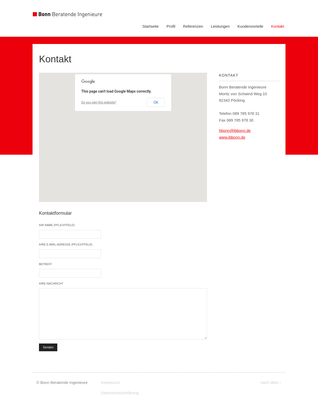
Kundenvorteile (250, 26)
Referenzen (193, 26)
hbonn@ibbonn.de (235, 130)
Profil (170, 26)
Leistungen (220, 26)
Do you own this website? (98, 102)
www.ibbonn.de (232, 137)
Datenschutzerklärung (120, 393)
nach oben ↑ (271, 382)
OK (156, 102)
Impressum (110, 382)
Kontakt (277, 26)
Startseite (150, 26)
